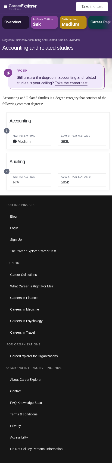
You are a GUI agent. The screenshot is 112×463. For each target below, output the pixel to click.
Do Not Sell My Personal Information (36, 449)
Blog (13, 216)
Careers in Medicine (24, 309)
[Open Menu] (40, 6)
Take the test (92, 7)
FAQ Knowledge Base (26, 403)
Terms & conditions (23, 414)
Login (14, 228)
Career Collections (23, 275)
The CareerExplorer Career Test (33, 251)
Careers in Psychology (26, 321)
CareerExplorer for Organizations (34, 356)
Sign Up (16, 239)
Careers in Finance (23, 298)
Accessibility (19, 437)
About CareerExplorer (25, 379)
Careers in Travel (22, 332)
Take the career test (71, 83)
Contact (15, 391)
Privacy (15, 426)
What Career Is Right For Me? (31, 286)
